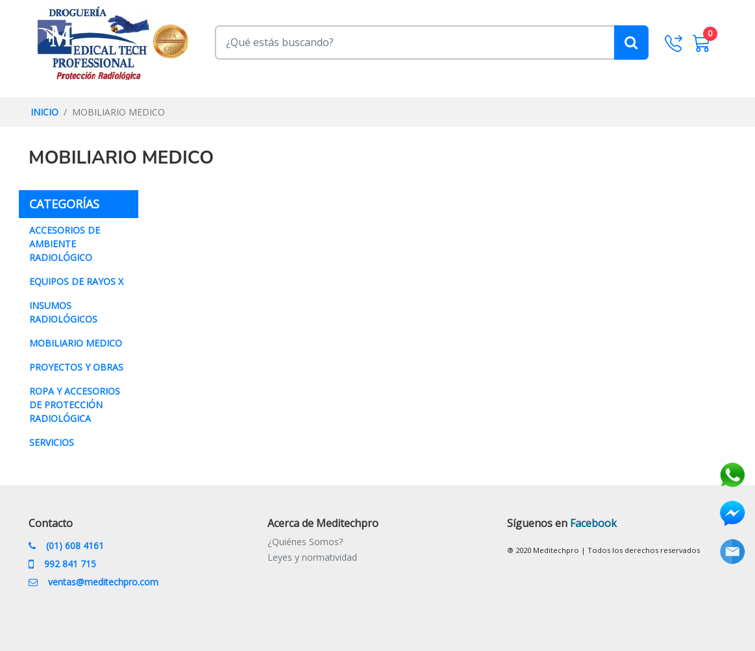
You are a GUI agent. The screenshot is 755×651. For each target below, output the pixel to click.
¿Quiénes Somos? (305, 541)
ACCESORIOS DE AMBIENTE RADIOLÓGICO (64, 244)
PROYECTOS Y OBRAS (76, 367)
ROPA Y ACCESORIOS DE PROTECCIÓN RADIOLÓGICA (74, 404)
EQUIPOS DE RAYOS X (76, 281)
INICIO (44, 112)
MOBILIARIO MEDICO (75, 343)
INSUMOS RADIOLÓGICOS (63, 312)
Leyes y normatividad (312, 557)
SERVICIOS (51, 442)
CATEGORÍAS (83, 203)
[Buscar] (431, 42)
